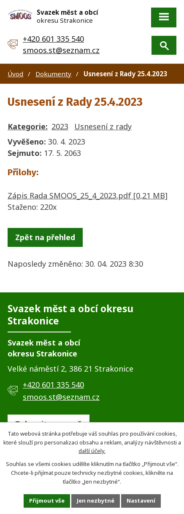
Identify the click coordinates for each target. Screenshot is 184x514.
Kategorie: (28, 126)
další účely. (92, 451)
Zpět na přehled (45, 237)
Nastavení (141, 500)
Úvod (15, 74)
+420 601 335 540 (53, 39)
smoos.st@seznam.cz (61, 50)
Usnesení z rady (103, 126)
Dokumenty (53, 74)
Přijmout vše (47, 500)
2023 (59, 126)
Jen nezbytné (95, 500)
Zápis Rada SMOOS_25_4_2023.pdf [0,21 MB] (88, 195)
